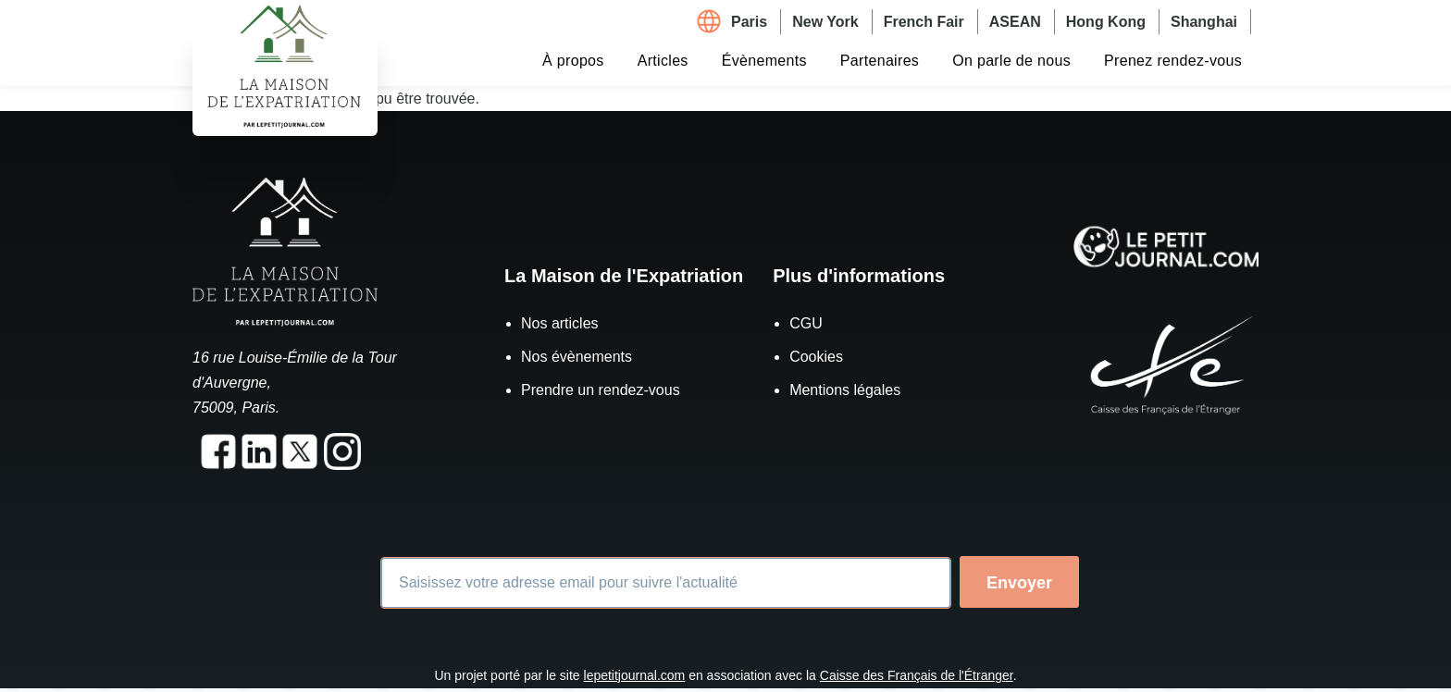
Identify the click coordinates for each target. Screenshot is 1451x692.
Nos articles (560, 323)
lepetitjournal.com (635, 675)
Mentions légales (844, 390)
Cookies (816, 357)
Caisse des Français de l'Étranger (916, 675)
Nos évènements (576, 357)
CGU (806, 323)
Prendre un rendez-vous (600, 390)
